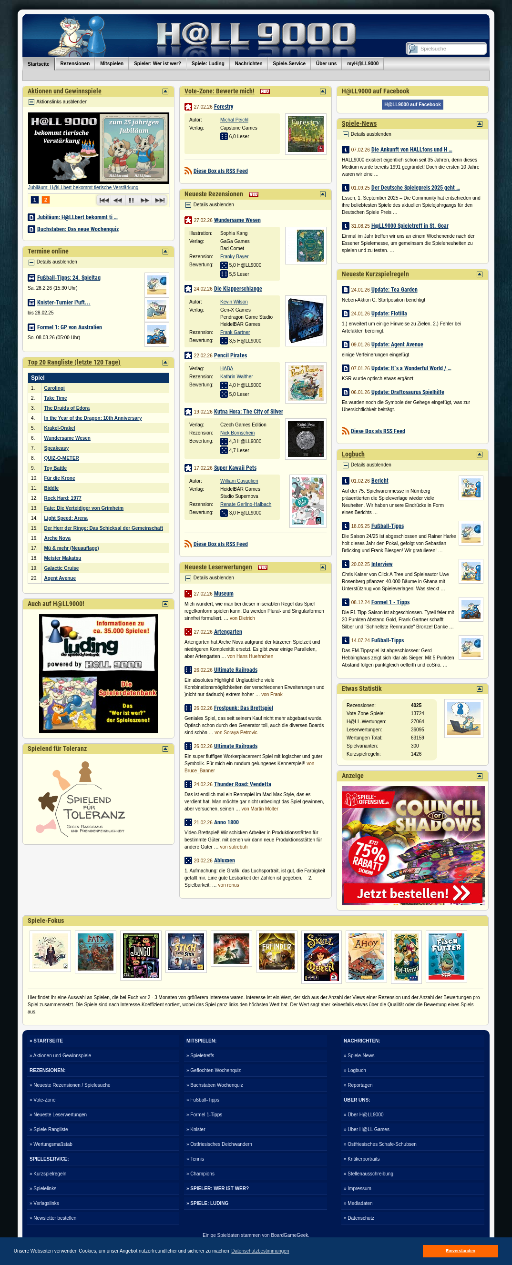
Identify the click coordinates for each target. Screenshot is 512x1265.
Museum (224, 593)
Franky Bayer (234, 256)
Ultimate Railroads (235, 670)
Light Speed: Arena (66, 518)
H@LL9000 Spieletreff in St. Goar (410, 226)
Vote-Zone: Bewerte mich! (219, 91)
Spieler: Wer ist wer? (157, 63)
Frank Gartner (235, 332)
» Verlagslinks (44, 1203)
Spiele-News (359, 123)
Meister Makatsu (63, 558)
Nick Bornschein (237, 432)
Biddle (51, 488)
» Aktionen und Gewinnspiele (60, 1055)
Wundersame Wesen (67, 438)
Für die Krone (59, 478)
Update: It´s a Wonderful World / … (411, 368)
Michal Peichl (234, 119)
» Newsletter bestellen (53, 1218)
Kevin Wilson (234, 301)
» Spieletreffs (200, 1055)
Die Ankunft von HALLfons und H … (411, 149)
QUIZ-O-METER (61, 458)
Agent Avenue (60, 578)
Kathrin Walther (236, 376)
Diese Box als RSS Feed (221, 171)
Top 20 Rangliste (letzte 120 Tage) (74, 362)
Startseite (39, 64)
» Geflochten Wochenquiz (213, 1070)
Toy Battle (55, 468)
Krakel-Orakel (59, 428)
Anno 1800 (226, 822)
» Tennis (195, 1159)
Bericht (380, 480)
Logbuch (353, 454)
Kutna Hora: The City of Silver (248, 411)
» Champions (200, 1173)
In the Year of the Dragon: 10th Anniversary (93, 418)
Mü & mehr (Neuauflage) (71, 548)
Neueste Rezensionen (213, 194)
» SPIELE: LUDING (207, 1203)
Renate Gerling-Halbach (245, 504)
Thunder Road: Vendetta (242, 784)
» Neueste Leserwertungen (58, 1114)
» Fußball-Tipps (202, 1100)
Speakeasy (56, 448)
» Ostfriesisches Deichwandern (219, 1144)
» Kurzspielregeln (48, 1173)
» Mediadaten (358, 1203)
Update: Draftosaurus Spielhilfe (407, 392)
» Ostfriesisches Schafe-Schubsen (380, 1144)
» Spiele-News (359, 1055)
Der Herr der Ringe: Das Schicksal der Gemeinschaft (104, 528)
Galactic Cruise (61, 568)
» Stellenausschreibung (368, 1173)
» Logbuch (355, 1070)
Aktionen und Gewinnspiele (65, 91)
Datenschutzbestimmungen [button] (260, 1251)
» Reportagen (358, 1085)
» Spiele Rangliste (49, 1129)
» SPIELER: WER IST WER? (217, 1188)
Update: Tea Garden (394, 289)
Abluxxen (224, 860)
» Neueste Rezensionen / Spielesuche (70, 1085)
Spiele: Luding (208, 63)
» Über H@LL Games (366, 1129)
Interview (382, 564)
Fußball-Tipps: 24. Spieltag (69, 277)
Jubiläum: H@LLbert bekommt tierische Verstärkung (83, 187)
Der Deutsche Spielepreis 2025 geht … (415, 187)
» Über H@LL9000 (364, 1114)
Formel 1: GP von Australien (69, 327)
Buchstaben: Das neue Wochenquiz (78, 229)
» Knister (195, 1129)
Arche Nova (57, 538)
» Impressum (357, 1188)
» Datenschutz (359, 1218)
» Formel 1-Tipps (204, 1114)
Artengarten (228, 631)
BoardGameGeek (289, 1235)
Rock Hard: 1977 (63, 498)
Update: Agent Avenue (397, 344)
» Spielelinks (43, 1188)
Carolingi (54, 388)
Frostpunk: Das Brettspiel (243, 708)
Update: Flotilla (389, 313)
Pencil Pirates (230, 355)
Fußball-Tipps (387, 526)
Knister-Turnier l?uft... (64, 302)
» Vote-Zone (42, 1100)
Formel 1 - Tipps (390, 602)
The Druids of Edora (67, 408)
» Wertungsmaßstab (51, 1144)
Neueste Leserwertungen (218, 567)
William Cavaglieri (239, 481)
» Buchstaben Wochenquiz (214, 1085)
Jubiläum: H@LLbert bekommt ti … (77, 217)
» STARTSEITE (46, 1040)
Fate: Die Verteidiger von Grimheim (84, 508)
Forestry (223, 106)
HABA (226, 368)
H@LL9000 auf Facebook (412, 104)
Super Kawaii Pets (235, 468)
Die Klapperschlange (238, 288)
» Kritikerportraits (362, 1159)
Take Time (55, 398)
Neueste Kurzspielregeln (375, 274)
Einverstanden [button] (460, 1250)
